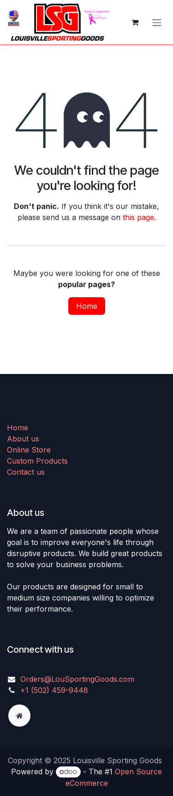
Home (86, 306)
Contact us (26, 472)
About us (23, 438)
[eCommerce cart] (134, 22)
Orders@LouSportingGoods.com (77, 679)
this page (138, 217)
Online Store (29, 449)
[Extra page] (19, 715)
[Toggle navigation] (157, 22)
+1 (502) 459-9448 (54, 690)
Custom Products (37, 460)
